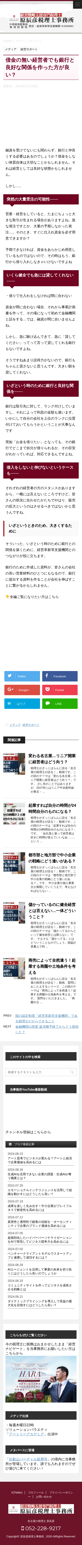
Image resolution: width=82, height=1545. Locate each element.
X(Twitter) (16, 1492)
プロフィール (36, 1492)
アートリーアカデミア (26, 1434)
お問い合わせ (44, 1496)
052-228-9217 (41, 1528)
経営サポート (31, 724)
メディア (15, 724)
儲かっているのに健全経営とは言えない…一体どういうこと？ (52, 910)
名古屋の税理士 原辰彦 (41, 1521)
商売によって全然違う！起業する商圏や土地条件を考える (52, 966)
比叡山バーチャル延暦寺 (28, 1459)
